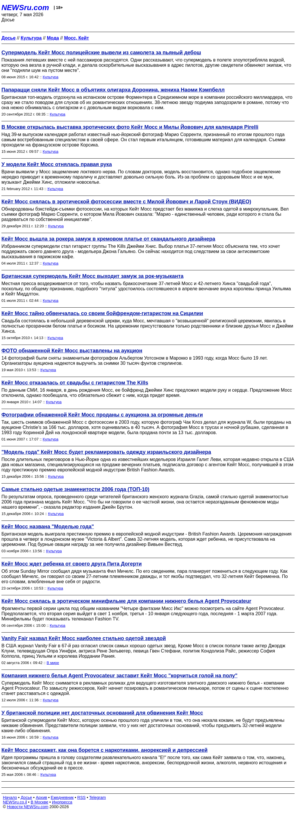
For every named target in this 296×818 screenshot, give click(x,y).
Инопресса (62, 802)
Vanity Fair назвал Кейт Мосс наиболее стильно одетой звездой (83, 638)
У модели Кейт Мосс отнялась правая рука (56, 164)
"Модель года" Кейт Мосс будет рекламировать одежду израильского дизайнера (106, 452)
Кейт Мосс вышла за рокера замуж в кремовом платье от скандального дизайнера (108, 239)
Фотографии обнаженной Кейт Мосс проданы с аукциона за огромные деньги (102, 415)
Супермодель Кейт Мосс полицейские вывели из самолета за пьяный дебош (101, 52)
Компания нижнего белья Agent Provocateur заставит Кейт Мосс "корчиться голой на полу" (119, 675)
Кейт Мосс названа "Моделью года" (47, 526)
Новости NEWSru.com (27, 806)
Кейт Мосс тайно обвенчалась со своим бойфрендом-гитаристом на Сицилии (102, 313)
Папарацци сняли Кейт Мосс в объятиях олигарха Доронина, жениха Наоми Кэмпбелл (113, 90)
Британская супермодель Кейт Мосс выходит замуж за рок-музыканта (92, 276)
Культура (50, 77)
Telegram (97, 797)
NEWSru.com (25, 7)
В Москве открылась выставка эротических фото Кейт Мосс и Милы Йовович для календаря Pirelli (129, 127)
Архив (41, 797)
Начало (10, 797)
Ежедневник (62, 797)
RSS (81, 797)
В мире (53, 663)
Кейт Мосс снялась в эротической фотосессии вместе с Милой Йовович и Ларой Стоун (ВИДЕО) (126, 201)
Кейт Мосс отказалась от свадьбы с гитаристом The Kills (74, 383)
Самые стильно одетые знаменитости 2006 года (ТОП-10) (75, 489)
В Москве (39, 802)
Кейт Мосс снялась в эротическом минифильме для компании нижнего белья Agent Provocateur (126, 601)
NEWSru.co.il (15, 802)
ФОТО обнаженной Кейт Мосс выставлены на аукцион (71, 351)
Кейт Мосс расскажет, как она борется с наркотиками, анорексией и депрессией (104, 750)
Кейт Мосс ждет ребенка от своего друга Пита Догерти (71, 564)
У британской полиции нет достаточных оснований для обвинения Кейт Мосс (102, 713)
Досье (26, 797)
